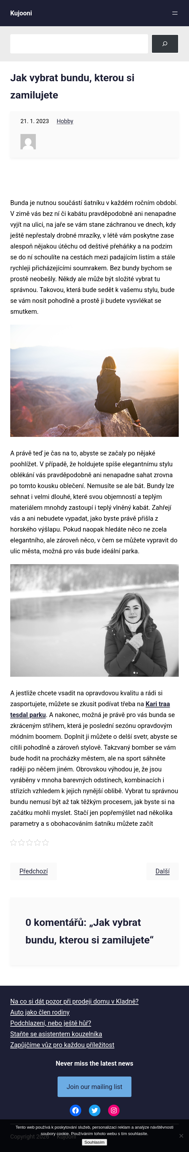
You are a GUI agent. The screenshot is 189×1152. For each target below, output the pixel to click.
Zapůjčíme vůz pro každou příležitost (62, 1045)
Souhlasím (94, 1142)
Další (162, 871)
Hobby (65, 121)
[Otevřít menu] (175, 13)
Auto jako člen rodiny (39, 1012)
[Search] (165, 43)
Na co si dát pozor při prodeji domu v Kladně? (74, 1001)
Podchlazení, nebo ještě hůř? (50, 1023)
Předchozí (34, 871)
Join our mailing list (94, 1087)
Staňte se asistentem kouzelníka (56, 1034)
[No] (181, 1135)
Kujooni (21, 13)
